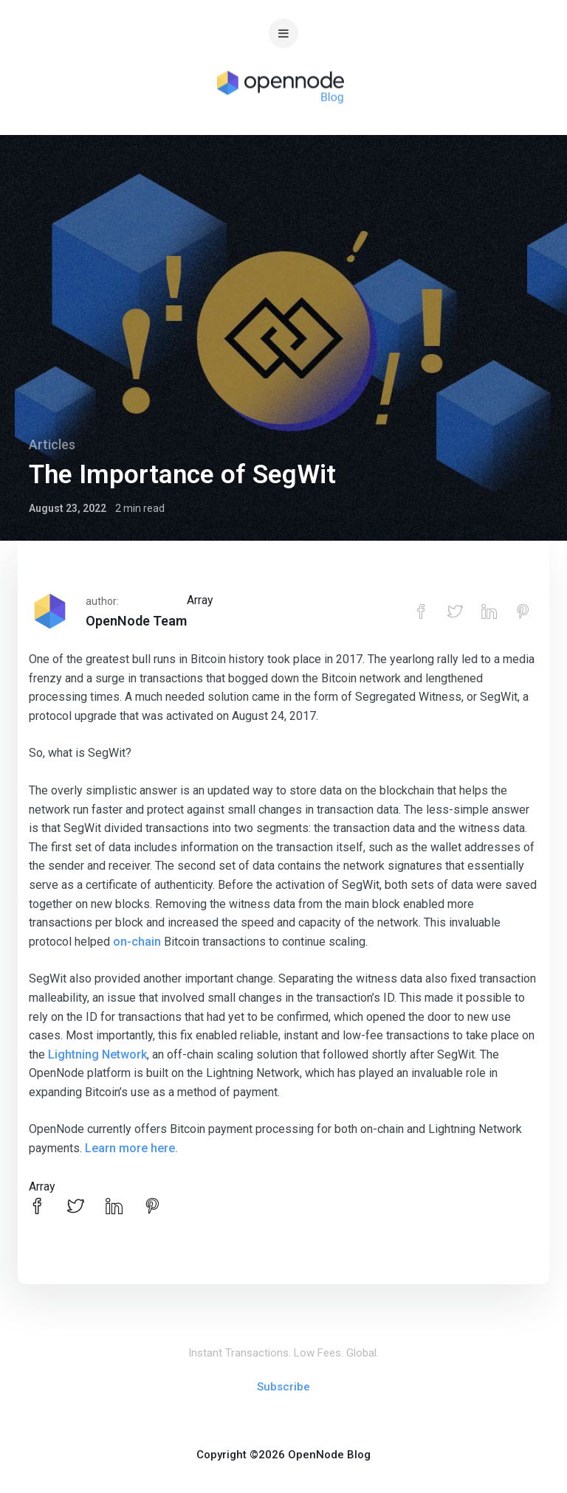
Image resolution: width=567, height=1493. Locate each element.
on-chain (137, 942)
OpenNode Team (136, 620)
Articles (52, 444)
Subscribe (283, 1386)
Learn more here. (131, 1148)
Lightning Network (97, 1054)
